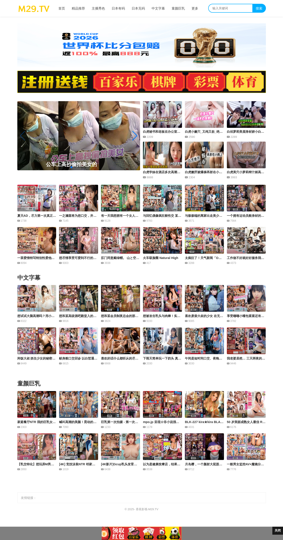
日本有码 (118, 8)
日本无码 (138, 8)
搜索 (259, 8)
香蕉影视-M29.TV (147, 509)
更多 (195, 8)
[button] (135, 136)
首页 (61, 8)
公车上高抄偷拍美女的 (71, 164)
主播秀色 (98, 8)
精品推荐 (78, 8)
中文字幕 (158, 8)
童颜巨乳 (178, 8)
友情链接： (28, 498)
